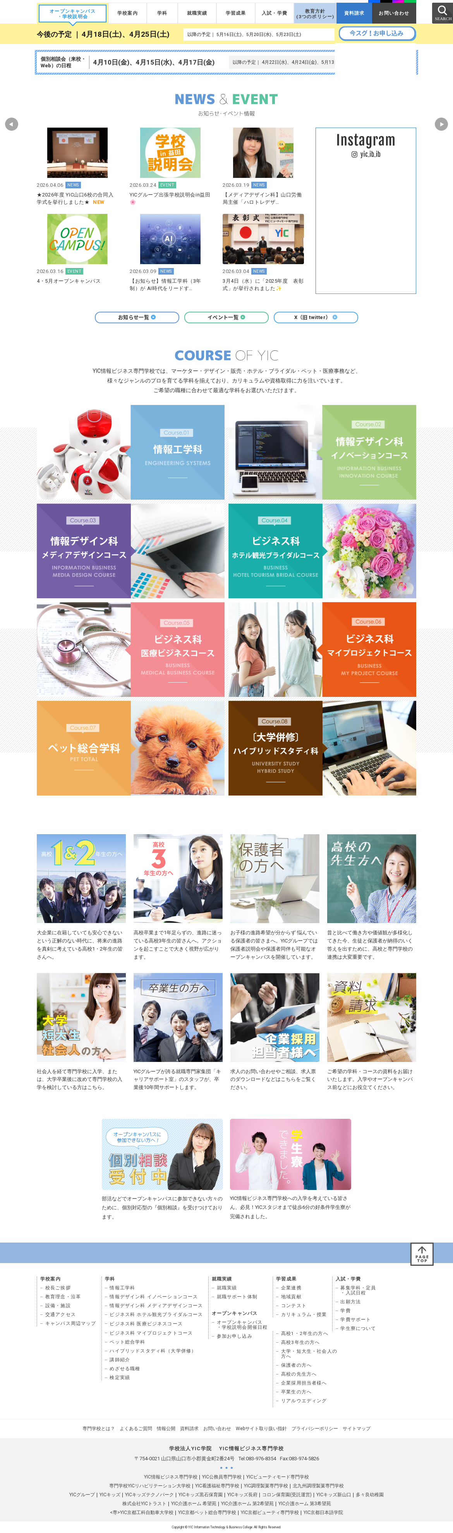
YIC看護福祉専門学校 (217, 1486)
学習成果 (236, 13)
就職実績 (197, 13)
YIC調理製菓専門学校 (266, 1486)
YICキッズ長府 (242, 1494)
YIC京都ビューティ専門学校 (270, 1512)
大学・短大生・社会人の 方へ (309, 1354)
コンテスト (294, 1305)
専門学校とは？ (98, 1428)
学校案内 (127, 13)
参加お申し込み (234, 1336)
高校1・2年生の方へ (304, 1333)
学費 (345, 1310)
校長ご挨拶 (58, 1288)
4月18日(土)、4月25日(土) (126, 34)
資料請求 (354, 13)
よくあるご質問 (136, 1428)
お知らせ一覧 (137, 317)
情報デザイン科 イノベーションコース (154, 1296)
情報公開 (166, 1428)
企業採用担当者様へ (304, 1383)
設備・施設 (58, 1305)
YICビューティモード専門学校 (277, 1477)
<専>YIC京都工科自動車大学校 (141, 1512)
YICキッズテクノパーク (149, 1494)
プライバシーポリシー (315, 1428)
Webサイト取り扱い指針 (261, 1428)
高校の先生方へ (299, 1374)
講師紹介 (120, 1359)
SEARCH (442, 13)
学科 (162, 13)
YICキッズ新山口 (333, 1494)
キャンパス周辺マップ (70, 1323)
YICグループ (82, 1494)
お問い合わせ (394, 13)
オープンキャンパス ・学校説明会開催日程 (242, 1325)
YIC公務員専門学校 (222, 1477)
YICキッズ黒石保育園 (200, 1494)
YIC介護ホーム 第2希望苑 (247, 1503)
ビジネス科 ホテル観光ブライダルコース (156, 1314)
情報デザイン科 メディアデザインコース (156, 1305)
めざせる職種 (125, 1368)
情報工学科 (122, 1288)
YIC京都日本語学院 (323, 1512)
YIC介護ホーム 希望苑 (193, 1503)
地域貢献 (291, 1296)
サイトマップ (357, 1428)
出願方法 (350, 1301)
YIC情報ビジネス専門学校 (170, 1477)
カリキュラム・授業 (304, 1314)
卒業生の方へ (296, 1392)
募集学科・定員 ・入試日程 (358, 1290)
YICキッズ (110, 1494)
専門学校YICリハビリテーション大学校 (149, 1486)
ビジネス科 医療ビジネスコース (146, 1323)
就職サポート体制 (237, 1296)
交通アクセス (60, 1314)
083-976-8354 (261, 1458)
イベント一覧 (226, 317)
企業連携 (291, 1288)
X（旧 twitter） (316, 317)
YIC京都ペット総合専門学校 (207, 1512)
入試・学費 (274, 13)
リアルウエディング (304, 1400)
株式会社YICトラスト (144, 1503)
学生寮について (358, 1328)
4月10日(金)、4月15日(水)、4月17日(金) (153, 62)
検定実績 (120, 1377)
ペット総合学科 (127, 1342)
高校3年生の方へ (300, 1342)
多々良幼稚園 (370, 1494)
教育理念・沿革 (63, 1296)
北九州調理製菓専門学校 (318, 1486)
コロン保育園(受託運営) (287, 1494)
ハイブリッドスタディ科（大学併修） (153, 1351)
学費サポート (355, 1319)
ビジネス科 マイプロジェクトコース (151, 1333)
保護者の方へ (296, 1365)
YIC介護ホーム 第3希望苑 (304, 1503)
